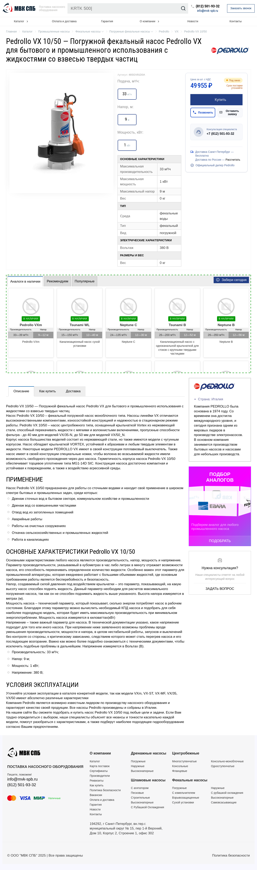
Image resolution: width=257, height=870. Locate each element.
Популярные (85, 281)
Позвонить (203, 112)
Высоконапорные (142, 771)
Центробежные (185, 753)
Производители (100, 775)
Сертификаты (99, 771)
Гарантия (107, 21)
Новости (192, 21)
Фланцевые (179, 771)
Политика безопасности (105, 790)
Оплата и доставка (64, 21)
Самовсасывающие (224, 802)
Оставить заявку (229, 112)
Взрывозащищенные (185, 797)
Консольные (180, 766)
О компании (100, 753)
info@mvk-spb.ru (207, 10)
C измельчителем (183, 792)
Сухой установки (183, 802)
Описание (21, 391)
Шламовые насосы (148, 780)
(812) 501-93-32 (207, 6)
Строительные (140, 797)
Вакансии (96, 795)
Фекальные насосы (189, 780)
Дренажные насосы (148, 753)
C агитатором (140, 788)
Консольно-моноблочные (227, 761)
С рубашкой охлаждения (227, 792)
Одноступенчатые (223, 766)
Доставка (73, 391)
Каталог (95, 761)
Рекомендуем (57, 281)
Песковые (137, 792)
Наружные (138, 766)
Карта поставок (100, 766)
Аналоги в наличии (25, 281)
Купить (216, 99)
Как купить (47, 391)
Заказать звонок (240, 8)
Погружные (138, 761)
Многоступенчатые (184, 761)
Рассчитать (232, 159)
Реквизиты (97, 780)
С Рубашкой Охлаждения (147, 807)
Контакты (235, 21)
